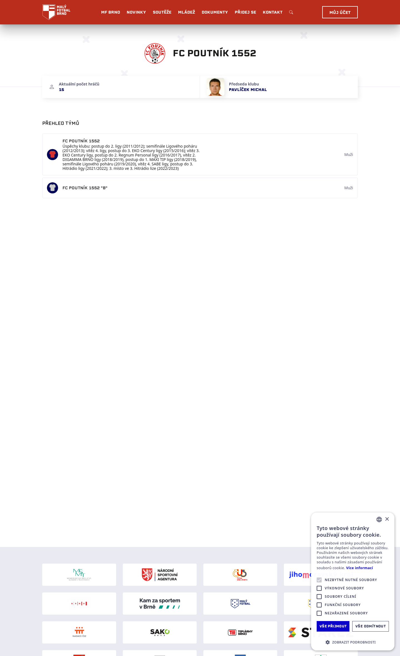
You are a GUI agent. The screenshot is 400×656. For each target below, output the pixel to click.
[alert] (352, 581)
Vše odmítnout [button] (370, 626)
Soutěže (162, 12)
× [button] (387, 519)
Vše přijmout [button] (333, 626)
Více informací (359, 568)
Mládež (186, 12)
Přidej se (245, 12)
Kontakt (272, 12)
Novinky (136, 12)
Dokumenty (215, 12)
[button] (353, 642)
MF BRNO (110, 12)
